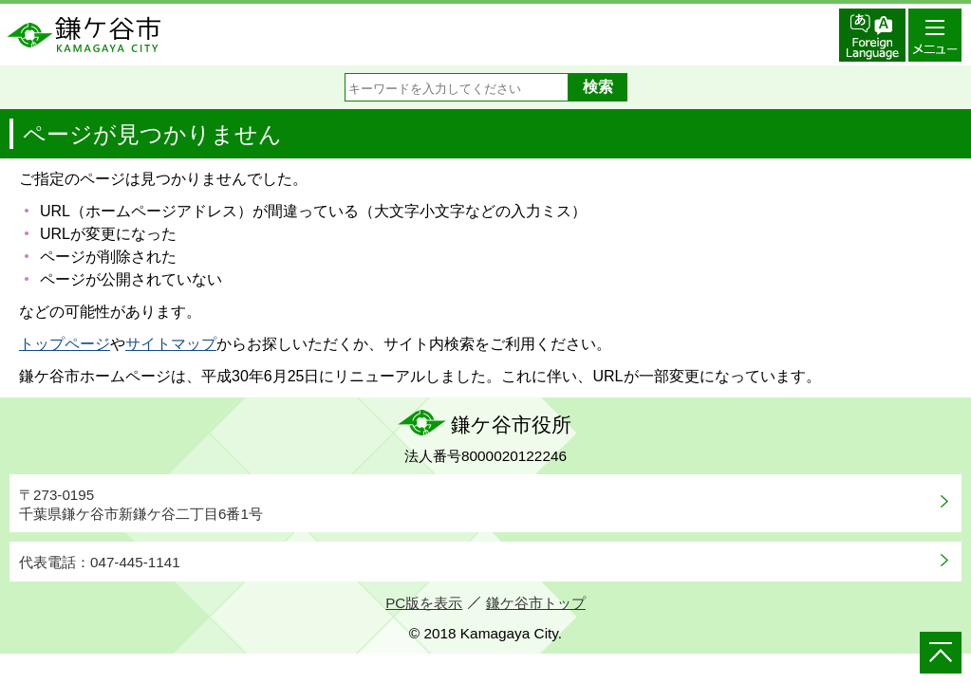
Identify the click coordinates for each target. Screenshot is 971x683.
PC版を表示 (423, 603)
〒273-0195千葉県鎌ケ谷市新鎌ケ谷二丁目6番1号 (141, 504)
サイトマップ (170, 344)
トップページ (64, 344)
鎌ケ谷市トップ (536, 603)
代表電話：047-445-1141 (99, 562)
